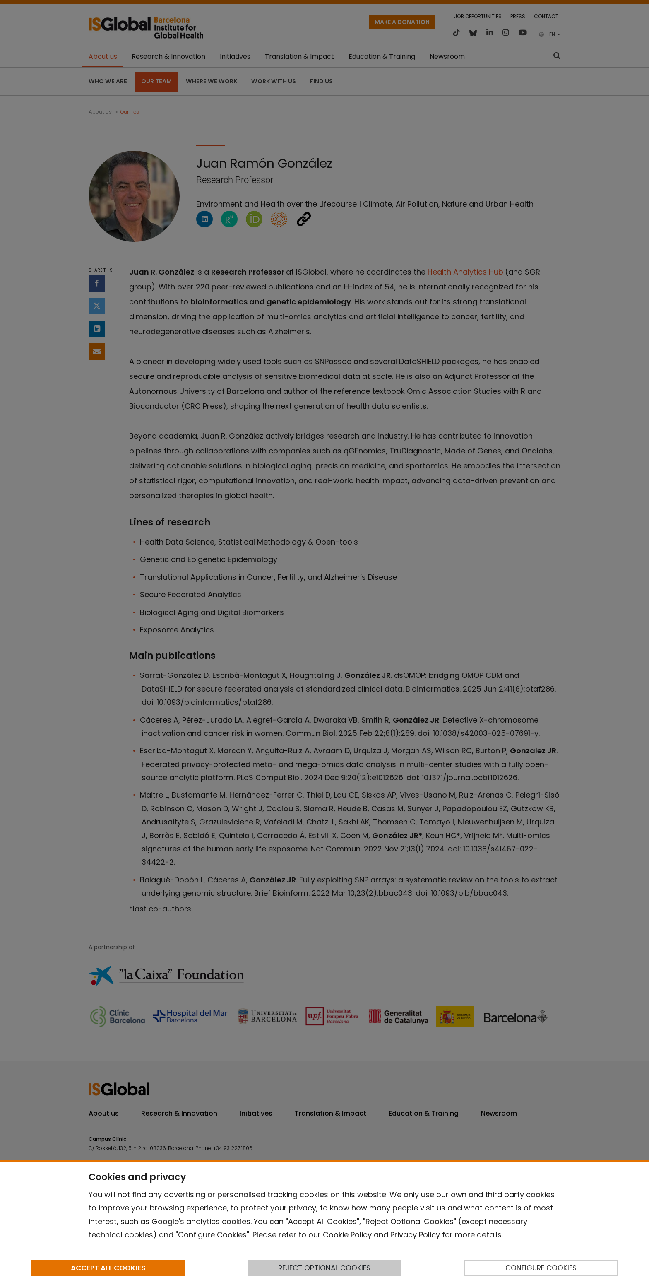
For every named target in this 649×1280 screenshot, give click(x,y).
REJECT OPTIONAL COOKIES (324, 1268)
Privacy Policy (415, 1234)
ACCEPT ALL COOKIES (108, 1268)
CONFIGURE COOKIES (541, 1268)
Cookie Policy (347, 1234)
